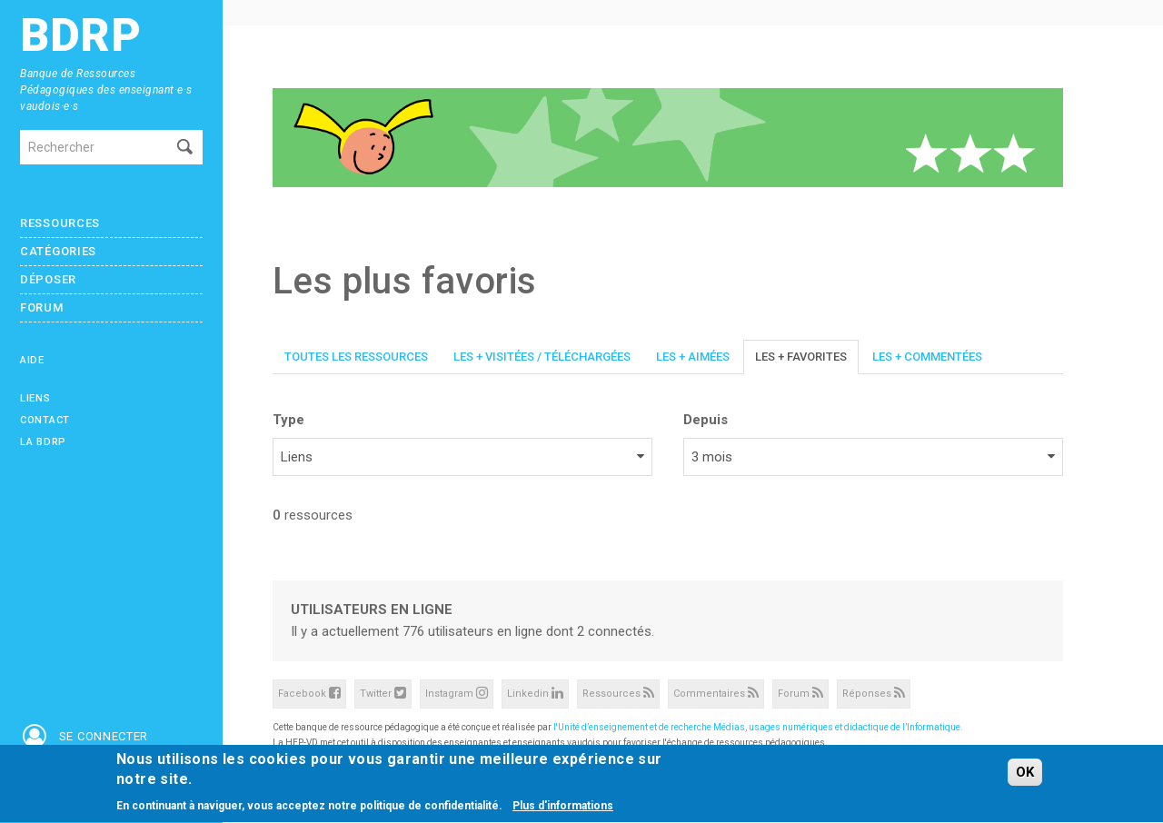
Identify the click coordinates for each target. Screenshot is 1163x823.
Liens (35, 398)
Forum (42, 307)
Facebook (309, 692)
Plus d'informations (562, 807)
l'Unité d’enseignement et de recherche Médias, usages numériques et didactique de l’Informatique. (758, 727)
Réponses (873, 692)
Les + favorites (801, 356)
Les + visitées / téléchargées (542, 356)
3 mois (711, 457)
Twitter (383, 692)
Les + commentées (927, 356)
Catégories (58, 251)
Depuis (705, 420)
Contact (45, 420)
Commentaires (716, 692)
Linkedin (535, 692)
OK (1025, 773)
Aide (32, 360)
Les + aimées (693, 356)
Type (288, 420)
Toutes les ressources (356, 356)
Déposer (48, 279)
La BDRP (43, 442)
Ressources (60, 223)
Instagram (456, 692)
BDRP (81, 36)
